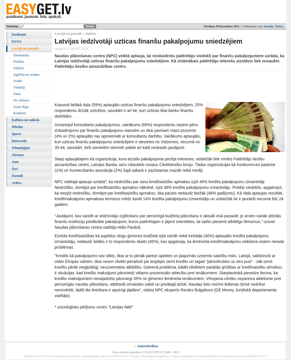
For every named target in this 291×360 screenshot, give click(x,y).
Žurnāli (17, 176)
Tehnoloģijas (21, 148)
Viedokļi (19, 87)
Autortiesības (147, 346)
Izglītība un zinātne (26, 75)
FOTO (16, 42)
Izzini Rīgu (21, 107)
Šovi (15, 169)
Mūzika (17, 127)
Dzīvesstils (19, 141)
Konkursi (19, 113)
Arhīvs (17, 183)
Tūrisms (18, 155)
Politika (18, 62)
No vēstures (21, 100)
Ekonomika (21, 55)
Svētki (17, 81)
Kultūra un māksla (25, 120)
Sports (16, 134)
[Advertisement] (158, 86)
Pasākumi (19, 34)
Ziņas (17, 94)
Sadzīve (18, 68)
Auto (15, 162)
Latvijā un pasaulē (25, 48)
